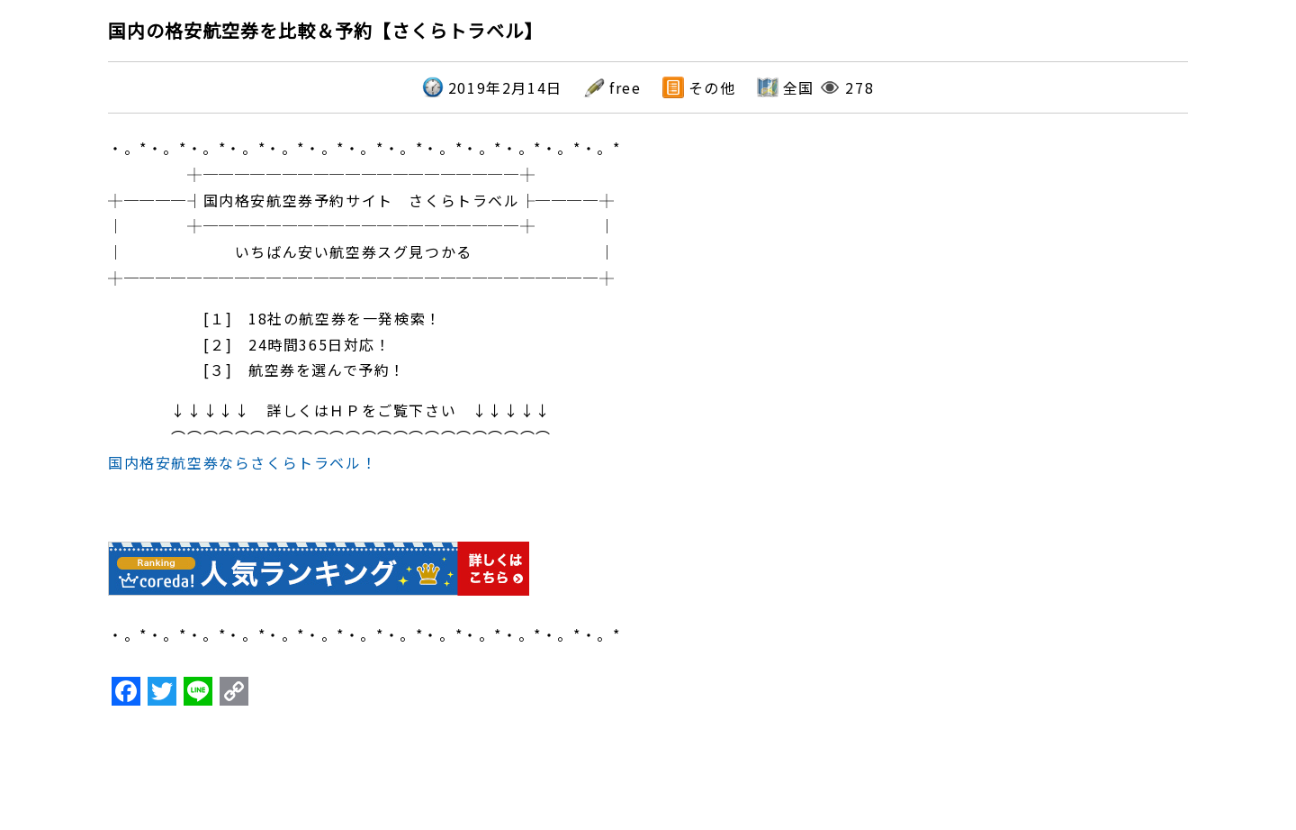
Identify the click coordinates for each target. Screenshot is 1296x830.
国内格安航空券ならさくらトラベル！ (242, 462)
